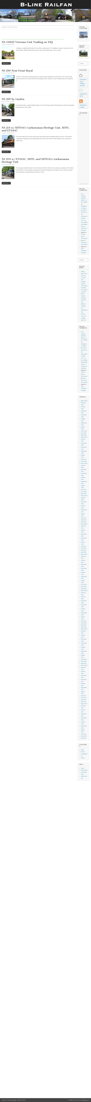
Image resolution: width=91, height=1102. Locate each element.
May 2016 (83, 738)
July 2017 (83, 695)
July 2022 (83, 518)
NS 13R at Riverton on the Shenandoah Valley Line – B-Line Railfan (84, 216)
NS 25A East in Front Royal (84, 236)
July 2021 (83, 546)
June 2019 (84, 623)
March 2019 (84, 629)
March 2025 (84, 437)
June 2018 (84, 659)
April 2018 (83, 663)
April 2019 (83, 627)
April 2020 (83, 588)
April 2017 (83, 701)
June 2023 (84, 491)
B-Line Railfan (13, 1100)
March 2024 (84, 463)
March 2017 (84, 703)
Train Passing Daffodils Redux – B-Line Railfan (84, 198)
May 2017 (83, 699)
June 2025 (84, 431)
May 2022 (83, 520)
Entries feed (84, 770)
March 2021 (84, 554)
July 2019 (83, 621)
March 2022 (84, 524)
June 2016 (84, 736)
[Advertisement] (32, 35)
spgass (4, 44)
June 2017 (84, 697)
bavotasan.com (85, 1100)
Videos (83, 758)
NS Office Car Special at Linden (84, 289)
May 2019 (83, 625)
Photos (83, 751)
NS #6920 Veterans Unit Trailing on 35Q (27, 42)
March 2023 (84, 495)
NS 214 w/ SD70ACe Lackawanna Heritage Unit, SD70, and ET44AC (35, 129)
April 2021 (83, 552)
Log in (82, 768)
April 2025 (83, 435)
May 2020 (83, 586)
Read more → (6, 63)
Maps (82, 749)
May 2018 (83, 661)
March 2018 (84, 665)
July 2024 (83, 459)
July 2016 (83, 734)
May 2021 (83, 550)
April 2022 (83, 522)
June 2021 (84, 548)
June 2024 (84, 461)
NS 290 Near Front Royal (17, 70)
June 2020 (84, 584)
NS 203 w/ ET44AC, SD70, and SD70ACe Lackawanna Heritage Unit (35, 161)
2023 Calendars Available (83, 250)
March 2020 (84, 590)
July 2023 (83, 489)
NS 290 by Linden (13, 99)
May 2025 (83, 433)
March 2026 (84, 400)
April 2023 (83, 493)
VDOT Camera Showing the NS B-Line (83, 298)
